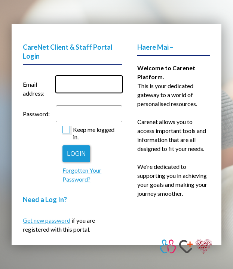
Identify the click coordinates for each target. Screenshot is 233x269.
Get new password (46, 220)
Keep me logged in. (93, 133)
